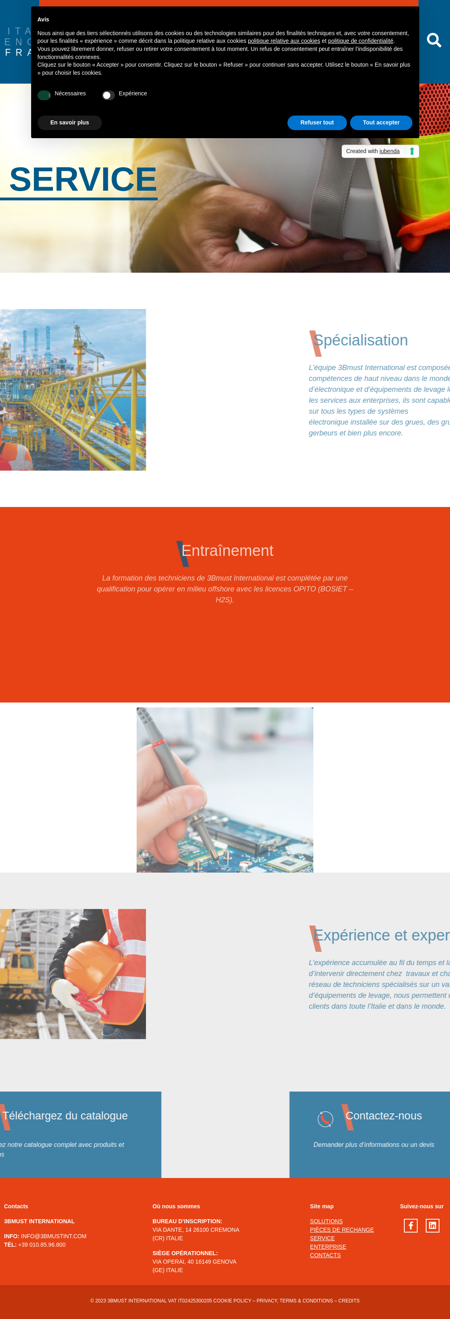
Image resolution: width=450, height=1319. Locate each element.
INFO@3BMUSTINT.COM (54, 1236)
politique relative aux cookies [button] (284, 41)
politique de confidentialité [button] (360, 41)
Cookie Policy (232, 1301)
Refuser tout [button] (317, 122)
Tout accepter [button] (381, 122)
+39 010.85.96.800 (41, 1244)
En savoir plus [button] (70, 122)
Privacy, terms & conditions (295, 1301)
